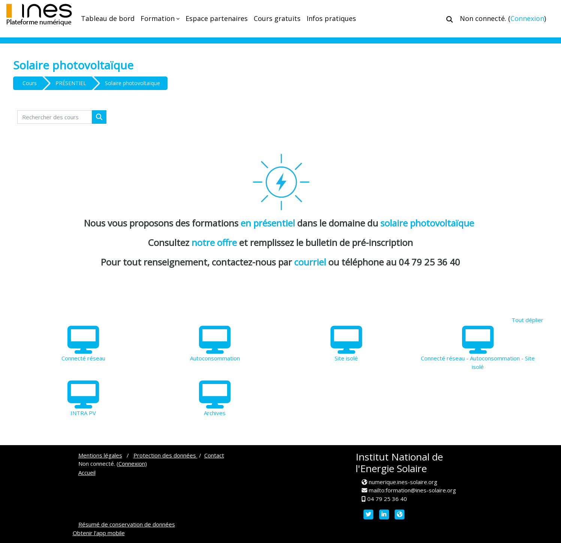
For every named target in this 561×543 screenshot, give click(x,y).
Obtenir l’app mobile (99, 533)
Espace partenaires (217, 18)
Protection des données (165, 455)
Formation (158, 18)
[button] (449, 19)
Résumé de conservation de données (126, 524)
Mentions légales (100, 455)
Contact (214, 455)
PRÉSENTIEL (70, 83)
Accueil (87, 472)
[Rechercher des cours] (54, 117)
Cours (29, 83)
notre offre (215, 242)
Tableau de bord (108, 18)
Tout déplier (527, 320)
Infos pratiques (331, 18)
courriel (310, 262)
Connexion (527, 18)
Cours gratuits (277, 18)
